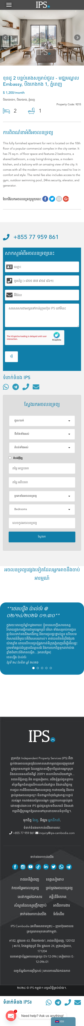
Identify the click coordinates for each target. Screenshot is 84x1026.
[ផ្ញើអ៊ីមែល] (36, 386)
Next (78, 38)
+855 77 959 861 (31, 237)
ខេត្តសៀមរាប (40, 779)
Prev (6, 38)
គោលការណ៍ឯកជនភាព (56, 971)
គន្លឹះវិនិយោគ (57, 897)
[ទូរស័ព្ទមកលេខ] (25, 386)
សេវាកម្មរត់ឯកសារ (30, 897)
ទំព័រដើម (58, 914)
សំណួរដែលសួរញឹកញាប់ (30, 905)
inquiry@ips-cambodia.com (55, 833)
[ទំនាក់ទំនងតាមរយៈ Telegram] (15, 386)
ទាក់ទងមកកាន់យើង (33, 914)
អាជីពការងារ (61, 905)
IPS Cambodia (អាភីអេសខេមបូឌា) (31, 926)
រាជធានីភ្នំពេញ (19, 779)
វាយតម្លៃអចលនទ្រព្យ (25, 888)
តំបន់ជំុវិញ (16, 458)
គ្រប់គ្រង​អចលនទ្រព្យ (59, 888)
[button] (9, 4)
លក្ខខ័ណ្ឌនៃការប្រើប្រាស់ (27, 971)
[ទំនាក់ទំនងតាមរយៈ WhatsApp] (6, 386)
